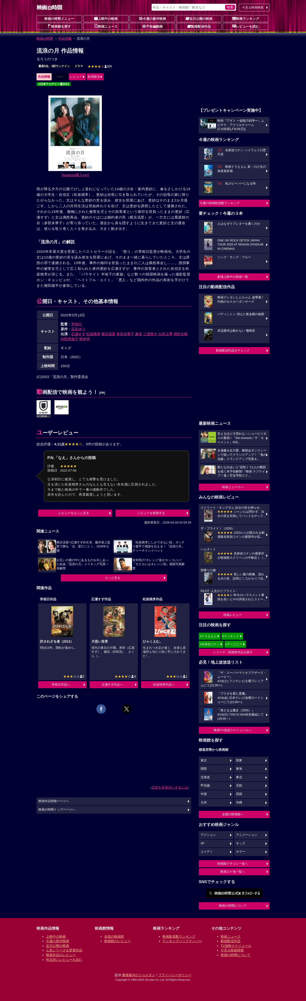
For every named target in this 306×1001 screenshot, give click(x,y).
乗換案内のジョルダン (138, 975)
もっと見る (112, 578)
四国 (239, 794)
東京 (204, 760)
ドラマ (78, 66)
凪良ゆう (78, 329)
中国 (204, 794)
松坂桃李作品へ (164, 684)
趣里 (138, 334)
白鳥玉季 (165, 334)
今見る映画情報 (232, 950)
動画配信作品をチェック (233, 350)
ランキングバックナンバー (182, 941)
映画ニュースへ (233, 487)
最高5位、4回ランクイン (54, 66)
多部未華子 (125, 334)
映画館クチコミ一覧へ (232, 863)
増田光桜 (181, 334)
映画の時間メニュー (59, 19)
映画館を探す (59, 26)
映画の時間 (45, 38)
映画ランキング (245, 18)
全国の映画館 (114, 936)
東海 (239, 768)
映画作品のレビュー (61, 955)
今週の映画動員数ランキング (220, 203)
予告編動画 (152, 26)
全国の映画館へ (233, 814)
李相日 (76, 324)
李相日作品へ (61, 684)
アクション (208, 835)
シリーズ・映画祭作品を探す (233, 652)
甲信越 (205, 785)
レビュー (76, 76)
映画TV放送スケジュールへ (233, 730)
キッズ (240, 843)
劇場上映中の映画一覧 (232, 277)
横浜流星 (108, 334)
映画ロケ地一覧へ (232, 871)
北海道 (205, 777)
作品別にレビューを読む (64, 960)
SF (202, 843)
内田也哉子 (69, 339)
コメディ (207, 851)
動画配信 (94, 76)
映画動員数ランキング (178, 936)
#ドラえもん (208, 636)
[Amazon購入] (75, 175)
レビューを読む (245, 26)
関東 (239, 760)
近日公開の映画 (199, 18)
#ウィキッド (230, 636)
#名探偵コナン (210, 644)
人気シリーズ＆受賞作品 (64, 950)
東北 (239, 777)
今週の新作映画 (152, 18)
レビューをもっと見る (73, 513)
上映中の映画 (106, 18)
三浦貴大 (150, 334)
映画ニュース (106, 26)
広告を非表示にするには (170, 787)
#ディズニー (233, 644)
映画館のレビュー (117, 941)
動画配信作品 (199, 26)
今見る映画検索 (253, 7)
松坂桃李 (93, 334)
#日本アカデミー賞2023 (53, 84)
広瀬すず (78, 334)
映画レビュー (232, 615)
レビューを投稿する (151, 513)
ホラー (240, 851)
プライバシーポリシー (174, 975)
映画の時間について (233, 905)
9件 (100, 66)
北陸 (239, 785)
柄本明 (84, 339)
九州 (204, 802)
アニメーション (246, 835)
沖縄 (239, 802)
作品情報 (64, 38)
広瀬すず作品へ (112, 684)
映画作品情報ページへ (53, 801)
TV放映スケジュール (236, 946)
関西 (204, 768)
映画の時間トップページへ (56, 809)
